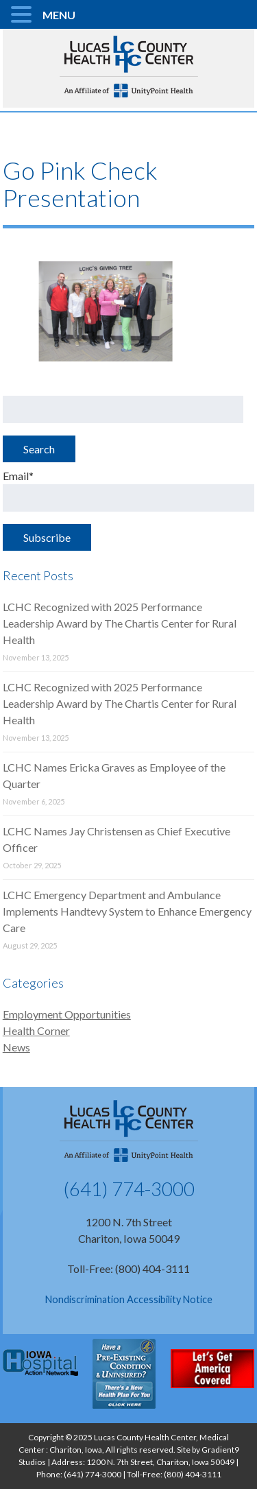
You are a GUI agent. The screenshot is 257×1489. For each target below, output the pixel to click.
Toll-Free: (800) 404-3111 (128, 1268)
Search (39, 448)
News (16, 1046)
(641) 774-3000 (129, 1188)
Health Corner (36, 1030)
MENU (58, 14)
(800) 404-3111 (192, 1474)
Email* (129, 490)
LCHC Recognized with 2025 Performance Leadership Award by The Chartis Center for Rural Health (119, 623)
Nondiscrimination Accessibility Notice (128, 1299)
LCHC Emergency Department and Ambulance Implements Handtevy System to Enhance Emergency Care (127, 911)
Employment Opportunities (67, 1014)
